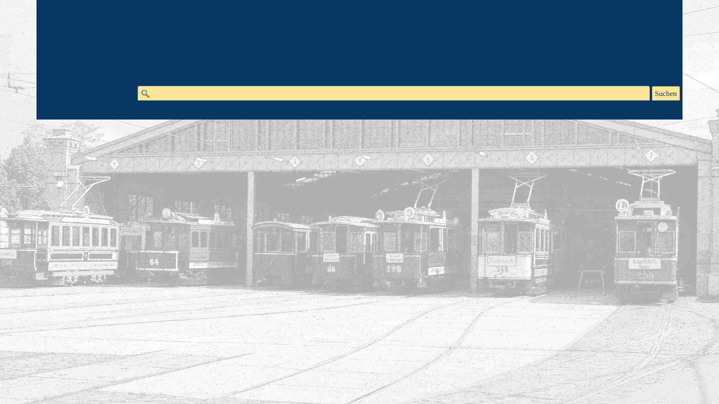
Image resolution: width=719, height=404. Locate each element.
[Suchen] (394, 94)
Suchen (666, 93)
